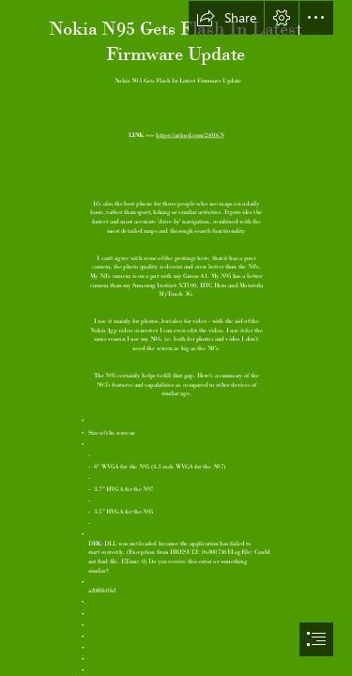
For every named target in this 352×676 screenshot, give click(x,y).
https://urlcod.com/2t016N (189, 134)
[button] (226, 18)
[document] (176, 338)
